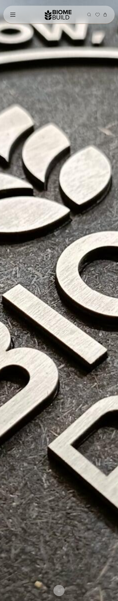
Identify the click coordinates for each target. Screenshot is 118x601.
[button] (89, 14)
